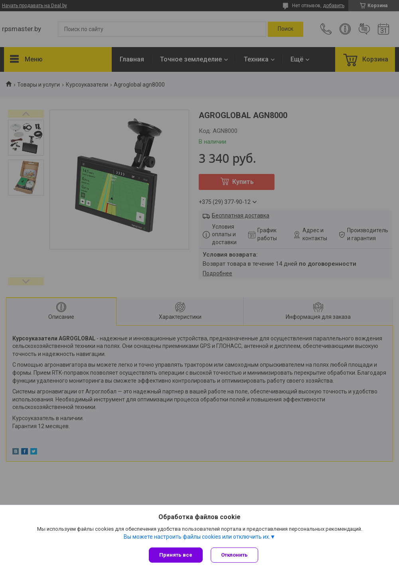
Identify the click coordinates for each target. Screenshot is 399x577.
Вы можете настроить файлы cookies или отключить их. (197, 537)
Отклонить (234, 555)
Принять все (175, 555)
